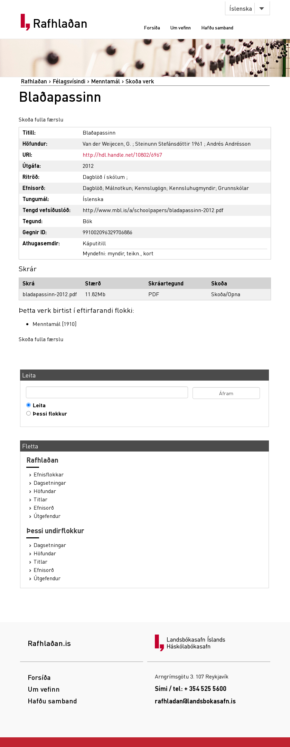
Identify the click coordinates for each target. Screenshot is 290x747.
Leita (38, 405)
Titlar (40, 499)
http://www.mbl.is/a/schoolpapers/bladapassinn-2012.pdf (153, 209)
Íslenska (240, 8)
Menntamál (105, 81)
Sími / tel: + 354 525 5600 (190, 688)
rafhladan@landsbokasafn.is (195, 701)
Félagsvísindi (69, 81)
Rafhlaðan (60, 23)
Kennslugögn (150, 187)
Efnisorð (44, 507)
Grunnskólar (233, 187)
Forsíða (152, 27)
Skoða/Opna (225, 294)
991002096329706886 (107, 232)
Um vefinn (180, 27)
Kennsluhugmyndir (192, 187)
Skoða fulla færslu (41, 119)
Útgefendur (47, 515)
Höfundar (45, 491)
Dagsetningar (50, 482)
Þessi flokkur (48, 413)
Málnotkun (118, 187)
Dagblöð (92, 187)
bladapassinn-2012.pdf (49, 294)
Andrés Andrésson (229, 143)
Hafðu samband (217, 27)
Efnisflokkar (49, 474)
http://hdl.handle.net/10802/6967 (122, 154)
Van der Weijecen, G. (107, 143)
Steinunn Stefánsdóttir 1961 (169, 143)
